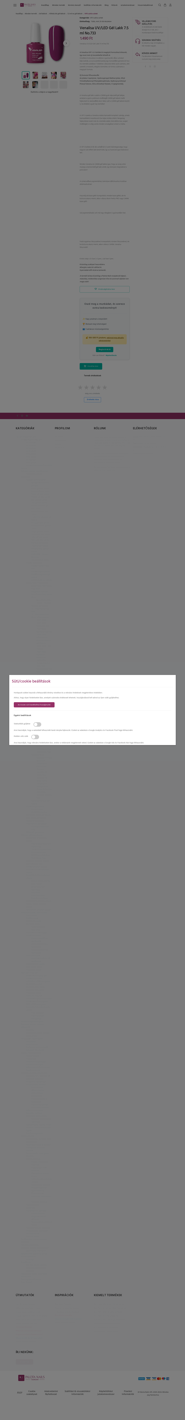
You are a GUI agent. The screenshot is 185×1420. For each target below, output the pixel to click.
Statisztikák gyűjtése (22, 705)
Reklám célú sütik (21, 717)
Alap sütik (18, 730)
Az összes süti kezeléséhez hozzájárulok (34, 685)
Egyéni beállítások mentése (93, 755)
